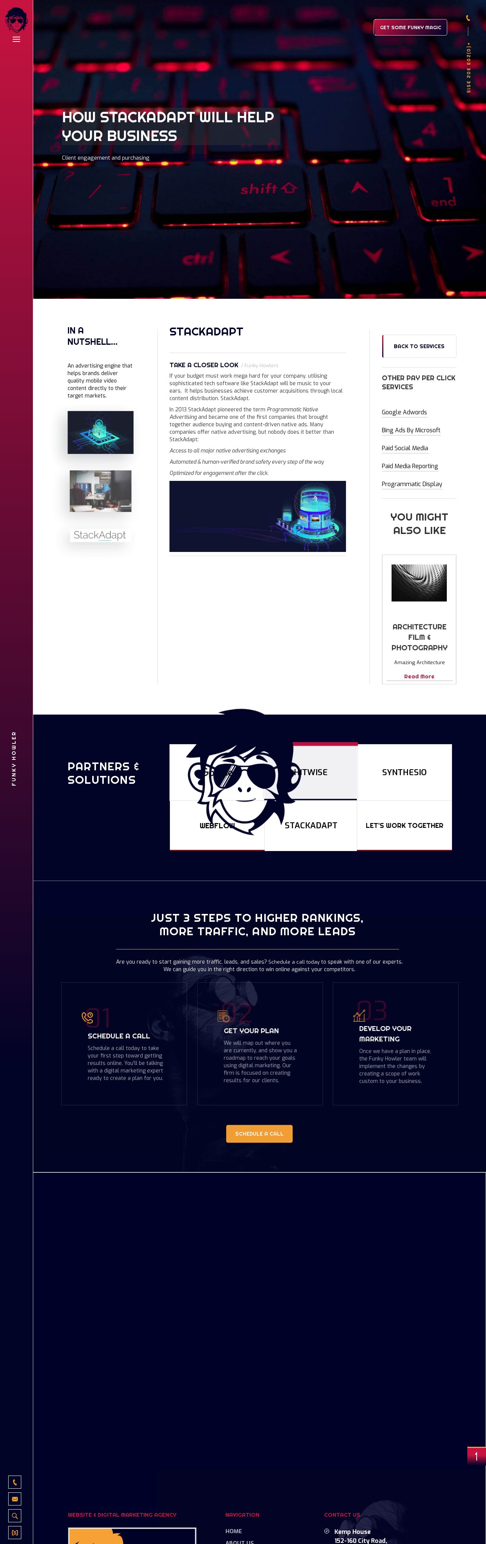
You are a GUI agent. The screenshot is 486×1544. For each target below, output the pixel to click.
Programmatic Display (411, 484)
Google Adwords (404, 412)
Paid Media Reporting (410, 466)
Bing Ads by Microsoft (411, 430)
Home (233, 1531)
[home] (16, 21)
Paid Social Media (404, 448)
